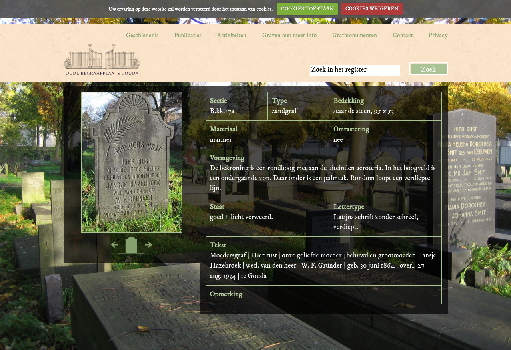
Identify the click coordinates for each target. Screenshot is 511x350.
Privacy (438, 35)
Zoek (428, 69)
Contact (403, 35)
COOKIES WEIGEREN (372, 9)
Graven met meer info (289, 35)
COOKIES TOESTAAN (307, 9)
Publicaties (187, 35)
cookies (263, 9)
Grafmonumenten (354, 35)
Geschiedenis (142, 35)
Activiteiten (231, 35)
